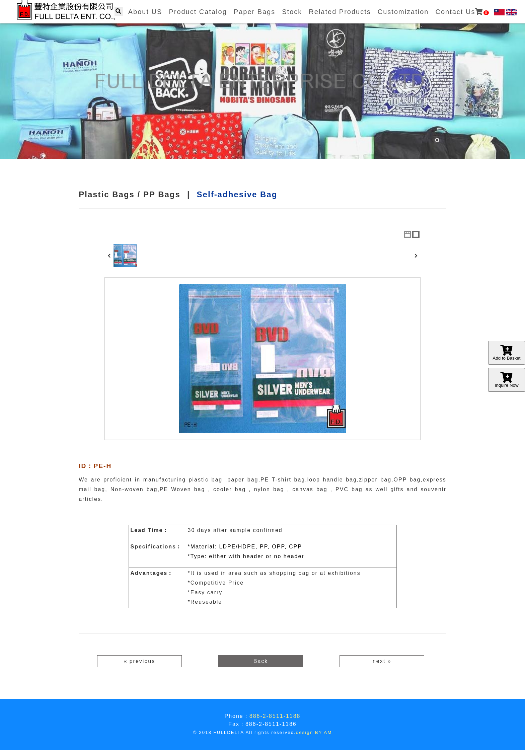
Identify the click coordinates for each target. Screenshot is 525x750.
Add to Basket (506, 353)
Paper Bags (255, 11)
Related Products (340, 11)
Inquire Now (506, 380)
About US (145, 11)
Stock (292, 11)
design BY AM (314, 732)
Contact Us (462, 11)
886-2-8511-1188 (275, 716)
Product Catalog (198, 11)
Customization (403, 11)
